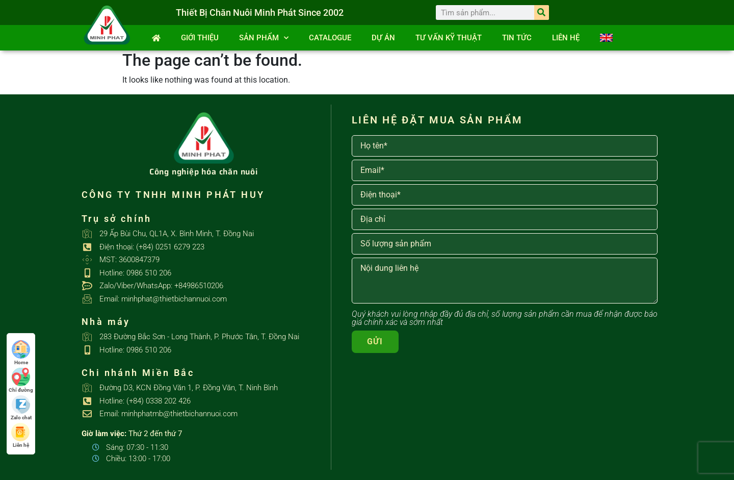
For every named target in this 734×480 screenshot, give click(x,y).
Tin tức (517, 37)
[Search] (541, 12)
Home (21, 352)
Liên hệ (566, 37)
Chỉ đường (21, 380)
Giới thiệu (200, 37)
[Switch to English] (606, 38)
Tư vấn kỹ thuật (448, 37)
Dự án (383, 37)
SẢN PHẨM (264, 38)
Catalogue (330, 37)
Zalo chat (21, 407)
